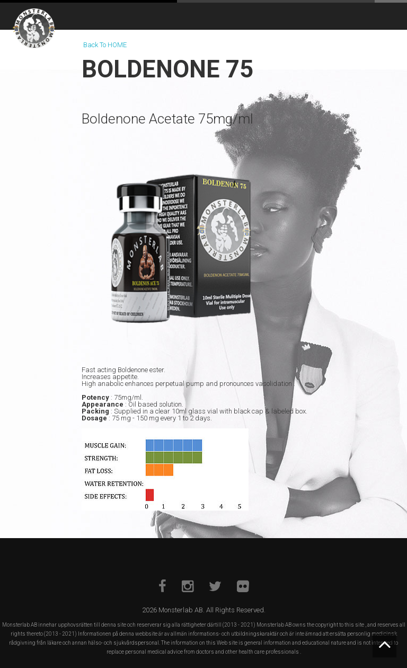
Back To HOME (105, 45)
